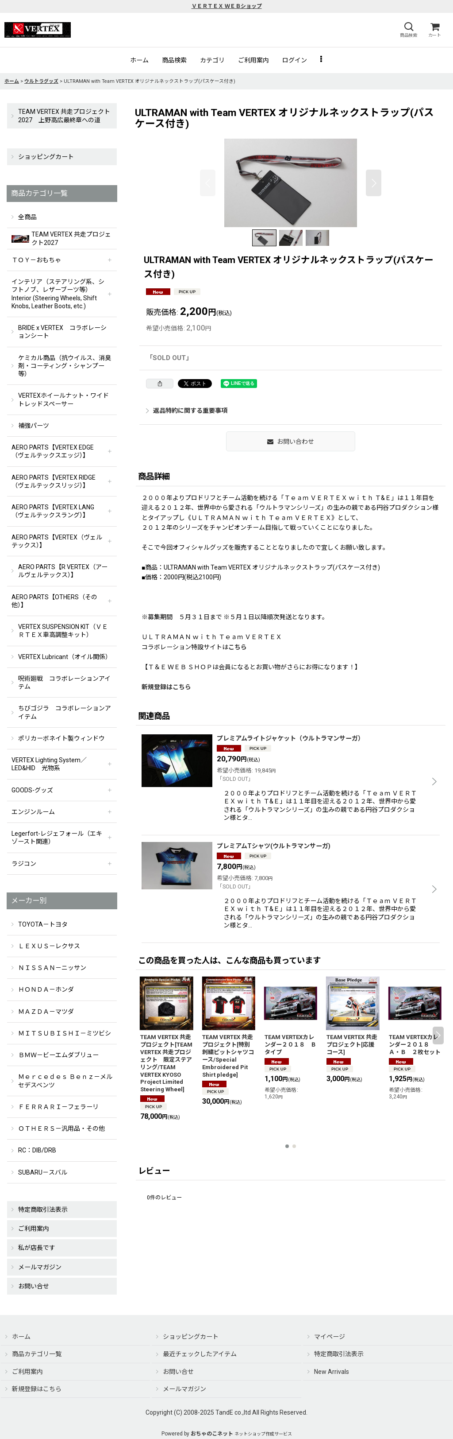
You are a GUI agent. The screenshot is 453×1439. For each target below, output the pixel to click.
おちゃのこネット (212, 1434)
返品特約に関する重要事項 (186, 410)
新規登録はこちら (166, 686)
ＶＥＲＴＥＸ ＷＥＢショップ (227, 6)
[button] (408, 29)
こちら (237, 647)
